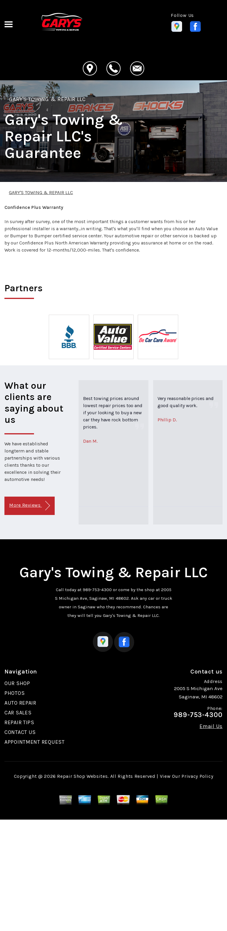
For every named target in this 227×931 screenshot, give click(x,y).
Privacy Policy (197, 776)
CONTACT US (20, 732)
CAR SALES (17, 712)
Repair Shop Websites (82, 776)
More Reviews (29, 506)
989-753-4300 (97, 589)
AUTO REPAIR (20, 703)
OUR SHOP (17, 683)
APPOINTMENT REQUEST (34, 742)
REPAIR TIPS (19, 722)
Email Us (211, 726)
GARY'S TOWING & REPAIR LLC (47, 99)
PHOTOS (14, 693)
